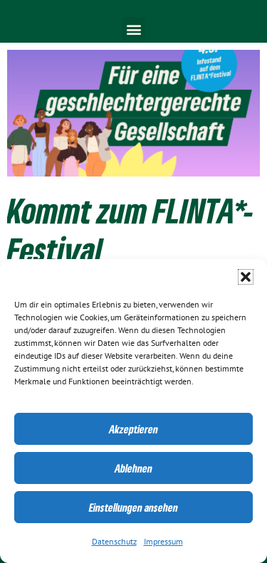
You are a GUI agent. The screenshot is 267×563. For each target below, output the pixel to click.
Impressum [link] (163, 542)
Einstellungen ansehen (133, 507)
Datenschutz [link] (114, 542)
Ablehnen (133, 468)
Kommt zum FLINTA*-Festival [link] (130, 229)
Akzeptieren (133, 429)
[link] (133, 113)
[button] (246, 277)
